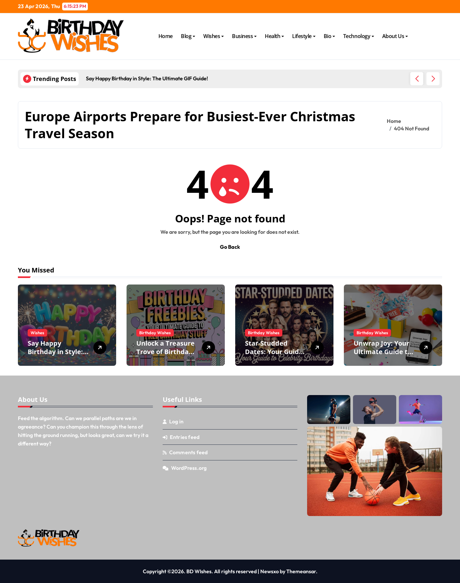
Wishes (213, 36)
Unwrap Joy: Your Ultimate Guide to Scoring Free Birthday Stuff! (383, 356)
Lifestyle (304, 36)
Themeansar (301, 571)
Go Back (230, 247)
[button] (433, 78)
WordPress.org (189, 468)
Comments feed (188, 452)
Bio (329, 36)
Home (165, 36)
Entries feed (184, 437)
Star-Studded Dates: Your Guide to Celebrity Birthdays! (274, 356)
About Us (395, 36)
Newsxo (269, 571)
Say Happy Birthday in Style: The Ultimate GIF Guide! (55, 356)
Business (244, 36)
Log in (176, 421)
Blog (188, 36)
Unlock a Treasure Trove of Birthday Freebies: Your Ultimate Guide (165, 356)
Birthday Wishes (155, 332)
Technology (358, 36)
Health (274, 36)
